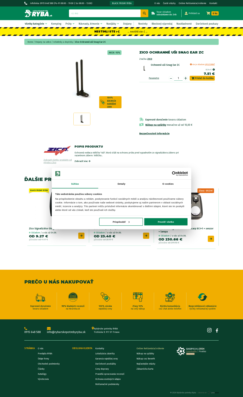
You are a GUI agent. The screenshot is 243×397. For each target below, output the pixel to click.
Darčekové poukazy (207, 23)
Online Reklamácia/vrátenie (192, 3)
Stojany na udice (43, 42)
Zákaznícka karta (145, 369)
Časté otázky (169, 3)
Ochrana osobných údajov (108, 379)
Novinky (143, 23)
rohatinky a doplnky (63, 42)
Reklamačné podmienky (107, 384)
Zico (149, 59)
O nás (157, 3)
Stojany (127, 23)
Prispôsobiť (121, 221)
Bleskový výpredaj (162, 23)
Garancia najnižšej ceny (106, 358)
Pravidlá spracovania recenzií (109, 374)
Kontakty (99, 348)
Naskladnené (184, 23)
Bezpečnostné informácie (154, 133)
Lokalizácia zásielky (105, 353)
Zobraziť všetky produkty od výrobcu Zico (58, 161)
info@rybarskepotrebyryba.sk (66, 330)
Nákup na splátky (155, 124)
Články (41, 369)
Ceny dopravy (102, 369)
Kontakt (213, 3)
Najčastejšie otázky (146, 364)
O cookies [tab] (168, 183)
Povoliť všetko (166, 221)
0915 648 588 (32, 330)
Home (30, 42)
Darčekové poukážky (105, 364)
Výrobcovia (43, 379)
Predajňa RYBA (45, 353)
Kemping (56, 23)
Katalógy (42, 374)
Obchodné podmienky (49, 364)
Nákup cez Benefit (146, 358)
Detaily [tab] (121, 183)
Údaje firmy (43, 358)
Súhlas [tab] (75, 183)
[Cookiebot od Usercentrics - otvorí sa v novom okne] (174, 173)
